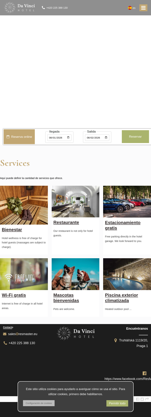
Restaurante (66, 222)
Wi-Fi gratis (14, 295)
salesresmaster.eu (20, 334)
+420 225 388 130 (19, 343)
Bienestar (12, 229)
